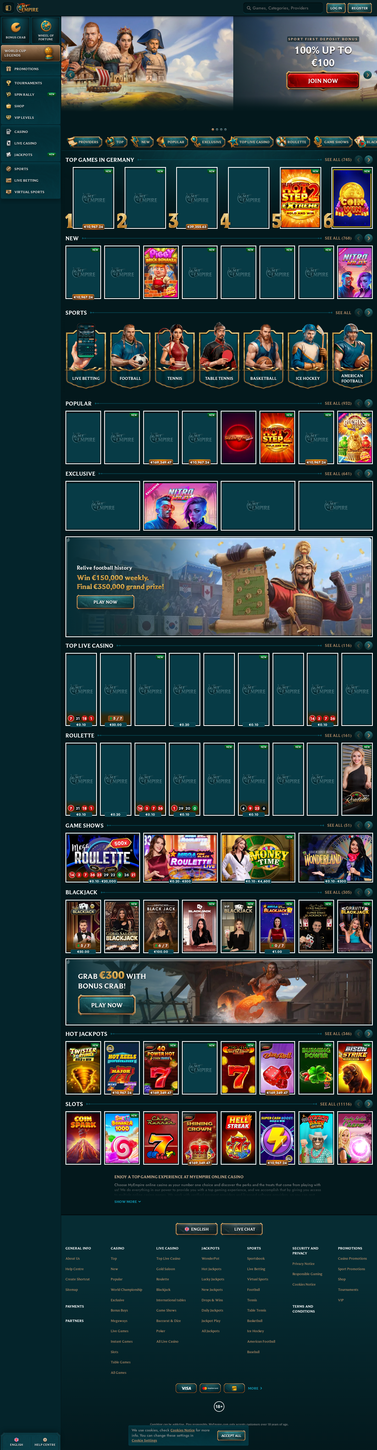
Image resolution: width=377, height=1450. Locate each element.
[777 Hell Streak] (238, 1138)
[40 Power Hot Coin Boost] (161, 1068)
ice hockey (255, 1331)
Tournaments (348, 1289)
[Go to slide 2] (217, 129)
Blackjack (81, 892)
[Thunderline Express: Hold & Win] (93, 198)
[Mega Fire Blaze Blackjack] (277, 926)
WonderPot (210, 1258)
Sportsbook (256, 1258)
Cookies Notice (304, 1284)
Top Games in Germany (99, 159)
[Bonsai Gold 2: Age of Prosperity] (122, 437)
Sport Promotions (351, 1268)
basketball (254, 1320)
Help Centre (74, 1268)
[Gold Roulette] (357, 779)
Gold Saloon (165, 1268)
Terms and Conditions (303, 1309)
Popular (78, 403)
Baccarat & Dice (168, 1320)
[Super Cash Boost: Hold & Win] (277, 1138)
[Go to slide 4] (225, 129)
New (72, 238)
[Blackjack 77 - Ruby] (115, 689)
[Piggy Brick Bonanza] (161, 272)
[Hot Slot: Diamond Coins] (316, 272)
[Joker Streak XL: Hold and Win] (83, 437)
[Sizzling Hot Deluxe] (238, 437)
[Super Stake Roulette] (219, 689)
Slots (74, 1104)
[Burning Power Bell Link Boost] (316, 1068)
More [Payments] (255, 1388)
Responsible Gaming (307, 1273)
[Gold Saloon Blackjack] (122, 926)
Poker (160, 1331)
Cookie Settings (144, 1440)
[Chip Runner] (161, 1138)
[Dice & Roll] (277, 1068)
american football (261, 1341)
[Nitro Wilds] (355, 272)
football (253, 1289)
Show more (127, 1201)
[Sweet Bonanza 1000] (122, 1138)
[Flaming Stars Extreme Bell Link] (335, 506)
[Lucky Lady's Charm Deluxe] (355, 1138)
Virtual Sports (257, 1279)
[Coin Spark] (83, 1138)
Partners (74, 1320)
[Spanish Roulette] (288, 779)
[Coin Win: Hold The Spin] (352, 198)
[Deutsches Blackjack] (161, 926)
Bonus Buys (119, 1310)
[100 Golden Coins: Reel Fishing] (161, 437)
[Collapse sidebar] (8, 8)
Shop (342, 1279)
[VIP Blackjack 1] (238, 926)
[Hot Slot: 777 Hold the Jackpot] (238, 1068)
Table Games (120, 1362)
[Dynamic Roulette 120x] (357, 689)
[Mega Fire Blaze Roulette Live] (184, 689)
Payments (74, 1306)
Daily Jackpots (212, 1310)
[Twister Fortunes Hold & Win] (83, 1068)
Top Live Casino (89, 645)
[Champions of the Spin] (258, 506)
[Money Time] (253, 689)
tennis (252, 1300)
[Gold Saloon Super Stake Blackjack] (316, 926)
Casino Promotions (352, 1258)
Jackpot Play (211, 1320)
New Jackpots (212, 1289)
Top (114, 1258)
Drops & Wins (212, 1300)
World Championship (126, 1289)
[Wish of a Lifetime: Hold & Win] (200, 437)
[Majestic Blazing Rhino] (200, 272)
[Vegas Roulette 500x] (288, 689)
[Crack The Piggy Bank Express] (83, 272)
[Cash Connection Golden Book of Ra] (145, 198)
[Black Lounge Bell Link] (238, 272)
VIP (341, 1300)
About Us (72, 1258)
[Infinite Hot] (122, 272)
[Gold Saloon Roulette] (150, 689)
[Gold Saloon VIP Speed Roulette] (184, 779)
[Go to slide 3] (221, 129)
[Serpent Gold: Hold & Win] (316, 437)
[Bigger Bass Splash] (316, 1138)
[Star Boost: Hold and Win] (277, 272)
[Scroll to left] (70, 75)
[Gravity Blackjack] (355, 926)
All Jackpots (210, 1331)
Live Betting (256, 1268)
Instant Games (121, 1341)
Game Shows (84, 825)
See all (338, 159)
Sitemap (71, 1289)
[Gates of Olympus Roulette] (253, 779)
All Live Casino (167, 1341)
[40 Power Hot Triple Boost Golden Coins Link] (197, 198)
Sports (76, 312)
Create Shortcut (77, 1279)
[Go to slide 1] (213, 129)
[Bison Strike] (355, 1068)
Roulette (79, 735)
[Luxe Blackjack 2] (200, 926)
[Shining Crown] (200, 1138)
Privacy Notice (303, 1263)
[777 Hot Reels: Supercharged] (122, 1068)
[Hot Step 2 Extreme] (300, 198)
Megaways (119, 1320)
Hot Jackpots (86, 1033)
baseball (253, 1351)
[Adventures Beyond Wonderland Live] (335, 857)
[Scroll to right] (367, 75)
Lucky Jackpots (213, 1279)
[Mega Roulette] (322, 689)
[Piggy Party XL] (248, 198)
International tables (171, 1300)
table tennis (256, 1310)
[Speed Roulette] (81, 689)
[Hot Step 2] (277, 437)
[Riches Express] (355, 437)
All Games (118, 1372)
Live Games (119, 1331)
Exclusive (80, 473)
